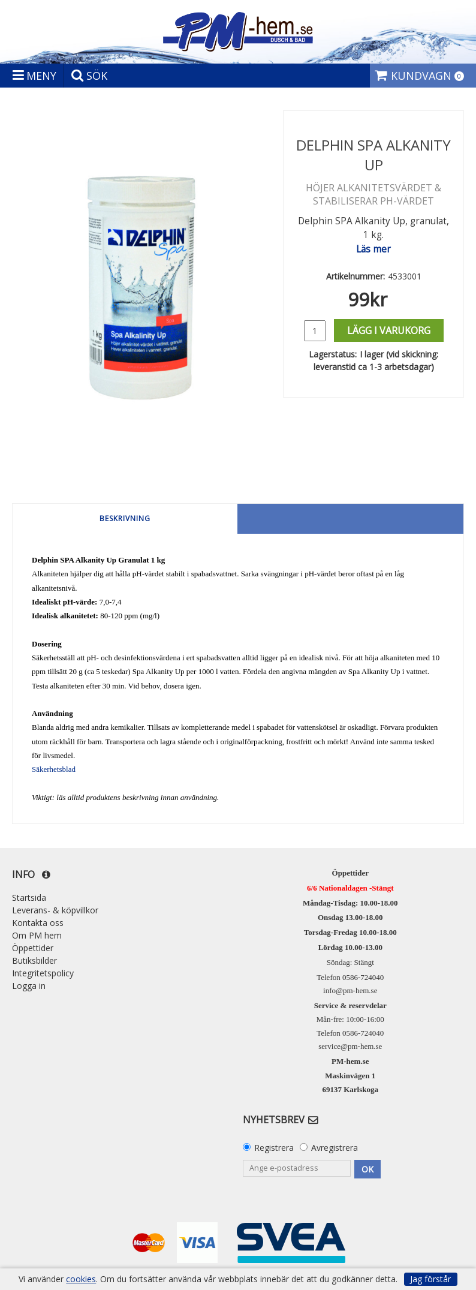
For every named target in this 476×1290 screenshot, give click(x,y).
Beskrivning (125, 518)
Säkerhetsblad (54, 769)
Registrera (274, 1147)
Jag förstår (430, 1279)
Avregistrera (334, 1147)
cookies (81, 1279)
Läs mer (373, 249)
